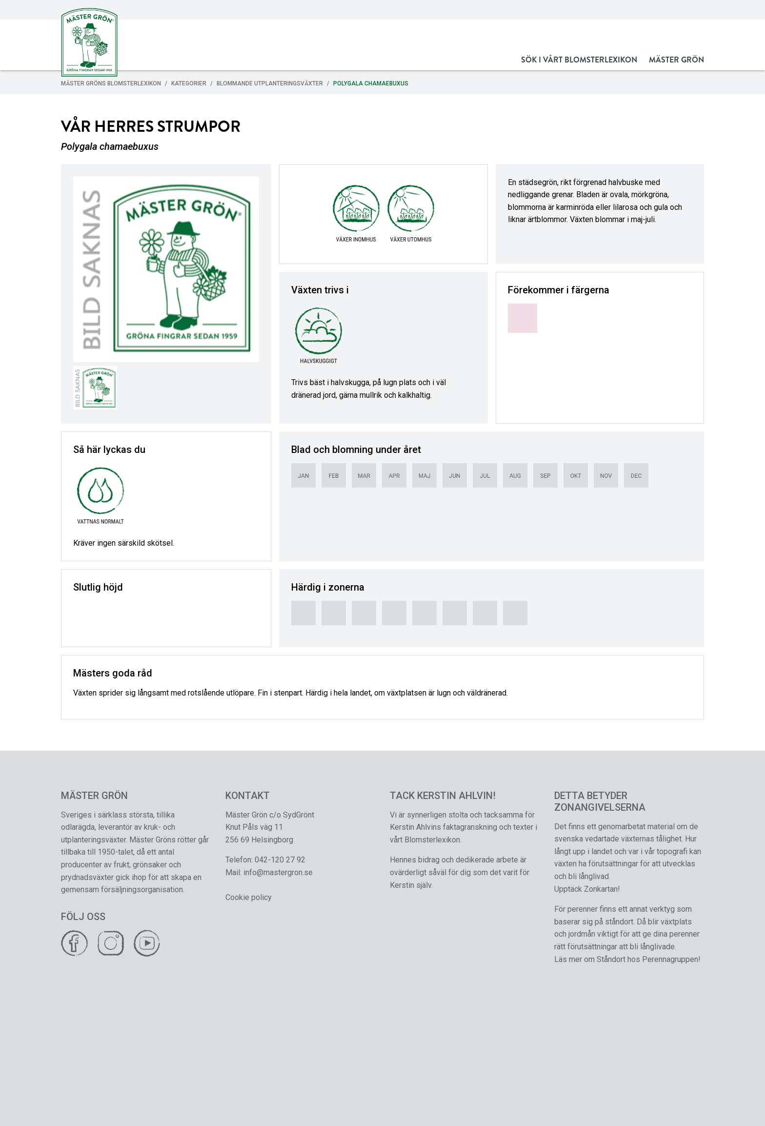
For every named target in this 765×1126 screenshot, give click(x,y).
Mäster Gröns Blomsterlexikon (111, 83)
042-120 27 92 (280, 859)
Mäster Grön (676, 59)
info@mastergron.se (278, 872)
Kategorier (188, 83)
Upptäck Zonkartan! (587, 889)
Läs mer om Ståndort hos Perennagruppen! (627, 959)
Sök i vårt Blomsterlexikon (579, 59)
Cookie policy (248, 897)
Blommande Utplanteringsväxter (270, 83)
